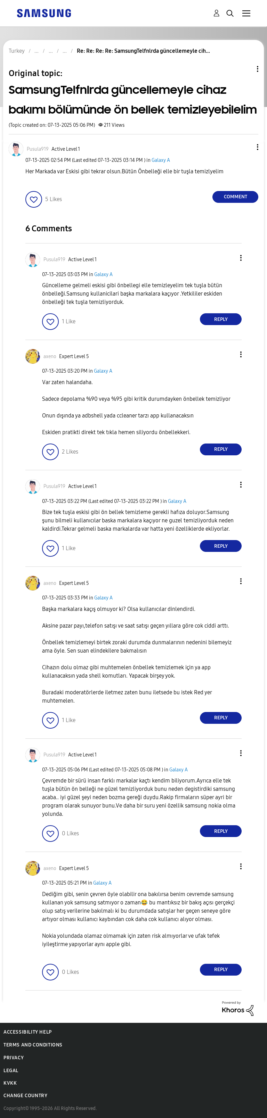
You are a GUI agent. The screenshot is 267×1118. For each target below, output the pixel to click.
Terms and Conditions (33, 1045)
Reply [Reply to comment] (221, 319)
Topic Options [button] (245, 69)
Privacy (13, 1058)
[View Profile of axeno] (49, 356)
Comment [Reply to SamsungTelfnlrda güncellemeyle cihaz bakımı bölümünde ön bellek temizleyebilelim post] (235, 197)
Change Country (25, 1096)
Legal (10, 1071)
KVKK (10, 1083)
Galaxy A (161, 160)
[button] (246, 147)
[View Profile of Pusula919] (38, 149)
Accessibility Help (27, 1032)
